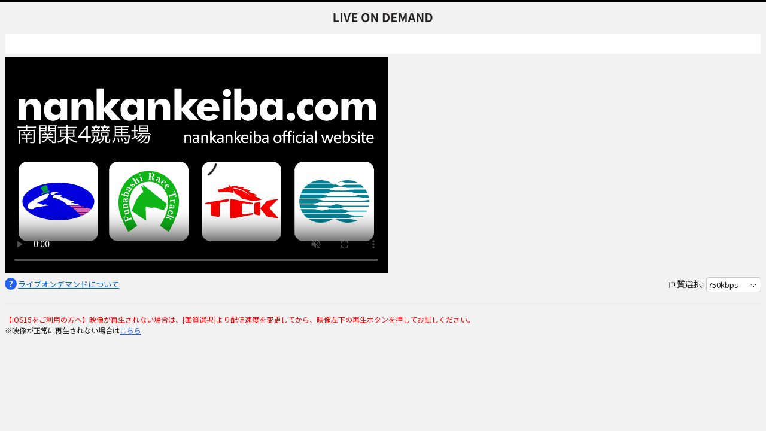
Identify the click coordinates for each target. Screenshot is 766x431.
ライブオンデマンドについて (68, 284)
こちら (130, 330)
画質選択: (686, 284)
